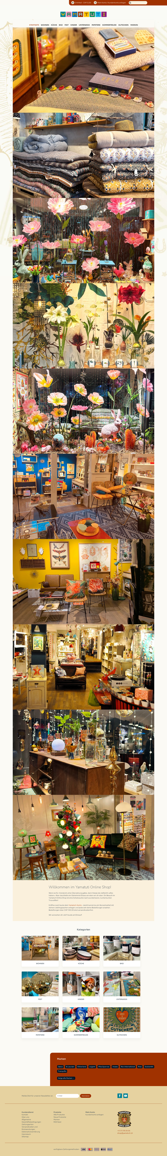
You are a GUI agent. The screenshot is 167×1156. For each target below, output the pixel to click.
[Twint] (103, 1149)
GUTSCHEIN (123, 25)
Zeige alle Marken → (66, 1078)
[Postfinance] (96, 1149)
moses (115, 1067)
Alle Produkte (59, 1115)
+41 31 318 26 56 (123, 1131)
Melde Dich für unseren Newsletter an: (37, 1096)
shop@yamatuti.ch (125, 1133)
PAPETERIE (96, 25)
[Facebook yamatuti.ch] (119, 1095)
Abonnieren (86, 1096)
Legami (92, 1067)
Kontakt (25, 1115)
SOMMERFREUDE (109, 25)
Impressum (26, 1134)
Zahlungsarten (28, 1124)
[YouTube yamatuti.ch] (125, 1095)
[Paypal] (110, 1149)
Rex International (128, 1067)
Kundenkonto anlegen (94, 1115)
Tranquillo (62, 1071)
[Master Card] (90, 1149)
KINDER (74, 25)
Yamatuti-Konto (75, 905)
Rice (140, 1067)
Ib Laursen (70, 1067)
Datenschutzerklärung (31, 1132)
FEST (67, 25)
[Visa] (83, 1149)
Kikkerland (81, 1067)
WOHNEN (45, 25)
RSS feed (57, 1122)
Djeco (60, 1067)
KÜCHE (54, 25)
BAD (61, 25)
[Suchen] (138, 2)
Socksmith (149, 1067)
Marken (134, 25)
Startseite (34, 25)
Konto (111, 3)
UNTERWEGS (84, 25)
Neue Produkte (60, 1117)
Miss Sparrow (103, 1067)
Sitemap (25, 1137)
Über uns (25, 1117)
